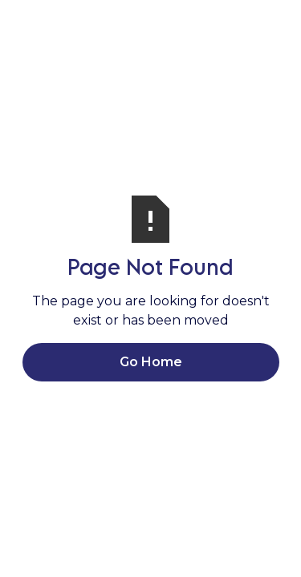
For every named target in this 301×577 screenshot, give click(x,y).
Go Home (151, 361)
